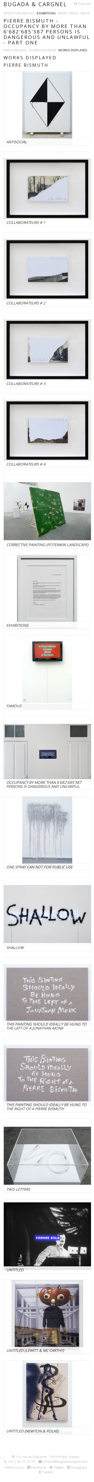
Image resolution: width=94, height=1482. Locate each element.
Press (73, 13)
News (62, 13)
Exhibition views (42, 50)
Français (82, 3)
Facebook (37, 1467)
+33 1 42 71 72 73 (19, 1461)
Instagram (77, 1467)
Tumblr (46, 1472)
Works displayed (72, 50)
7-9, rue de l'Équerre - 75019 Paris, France (45, 1456)
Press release (15, 50)
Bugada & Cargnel (35, 4)
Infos (85, 13)
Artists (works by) (19, 13)
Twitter (57, 1467)
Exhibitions (46, 13)
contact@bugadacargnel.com (63, 1461)
